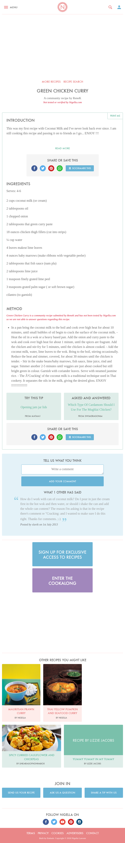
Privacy (43, 833)
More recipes (51, 81)
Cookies (57, 833)
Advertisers (75, 833)
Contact (92, 833)
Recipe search (73, 81)
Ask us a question (62, 792)
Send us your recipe (21, 792)
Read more (62, 148)
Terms (31, 833)
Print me (115, 115)
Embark (50, 838)
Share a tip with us (104, 792)
